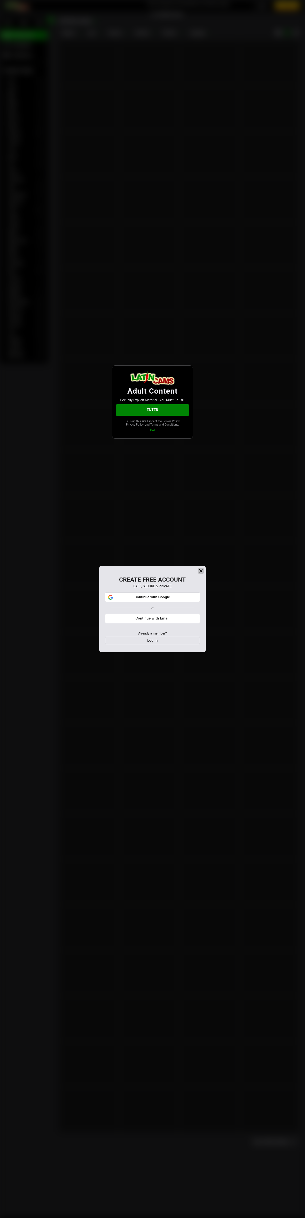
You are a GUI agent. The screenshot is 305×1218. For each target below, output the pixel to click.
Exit (152, 430)
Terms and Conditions (164, 424)
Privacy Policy (135, 424)
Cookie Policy (171, 421)
